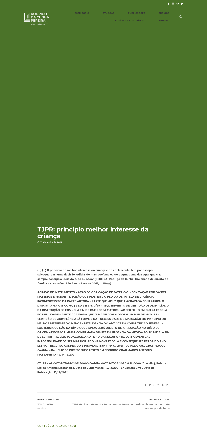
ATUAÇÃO (81, 17)
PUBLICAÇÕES (100, 17)
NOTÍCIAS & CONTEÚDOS (142, 17)
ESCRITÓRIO (63, 17)
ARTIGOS (118, 17)
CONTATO (168, 17)
